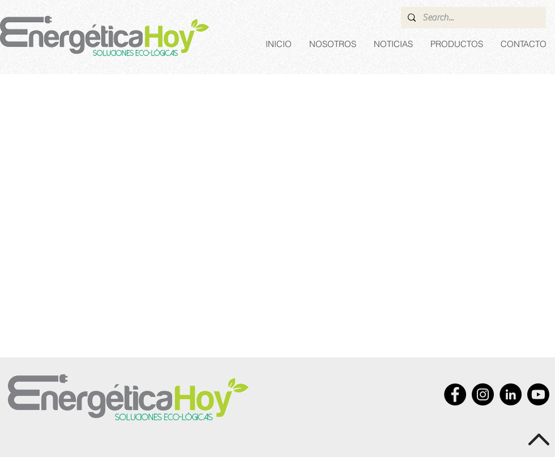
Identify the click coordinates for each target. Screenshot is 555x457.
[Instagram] (483, 394)
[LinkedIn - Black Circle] (511, 394)
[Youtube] (538, 394)
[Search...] (472, 17)
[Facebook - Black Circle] (455, 394)
